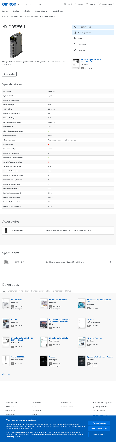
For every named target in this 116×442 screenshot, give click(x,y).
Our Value (37, 403)
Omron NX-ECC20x (18, 357)
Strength (35, 414)
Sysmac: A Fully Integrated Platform (100, 357)
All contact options (101, 415)
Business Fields (10, 410)
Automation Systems (17, 16)
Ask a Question (99, 410)
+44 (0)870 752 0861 (82, 27)
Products (5, 11)
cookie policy (72, 432)
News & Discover (57, 11)
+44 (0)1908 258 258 (100, 407)
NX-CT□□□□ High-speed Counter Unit (99, 301)
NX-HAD (14, 319)
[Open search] (68, 4)
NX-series (90, 319)
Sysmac (52, 357)
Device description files (41, 291)
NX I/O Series (48, 16)
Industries (27, 11)
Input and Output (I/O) (34, 16)
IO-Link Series (16, 300)
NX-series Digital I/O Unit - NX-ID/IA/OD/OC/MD (92, 61)
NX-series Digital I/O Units (58, 338)
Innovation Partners (66, 407)
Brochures (12, 291)
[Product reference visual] (6, 230)
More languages (16, 309)
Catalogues (24, 291)
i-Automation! (37, 410)
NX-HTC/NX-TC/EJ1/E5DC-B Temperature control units (59, 320)
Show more (6, 374)
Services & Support (41, 11)
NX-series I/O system (94, 338)
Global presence (10, 414)
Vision (34, 407)
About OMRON (11, 403)
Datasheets (58, 291)
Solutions (16, 11)
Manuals (68, 291)
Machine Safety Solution (58, 300)
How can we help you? (102, 403)
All (4, 291)
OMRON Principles (10, 407)
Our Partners (65, 403)
